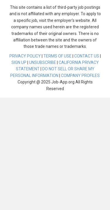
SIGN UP (18, 62)
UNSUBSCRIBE (42, 62)
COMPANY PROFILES (80, 75)
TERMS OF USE (57, 56)
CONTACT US (86, 56)
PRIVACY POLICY (25, 56)
